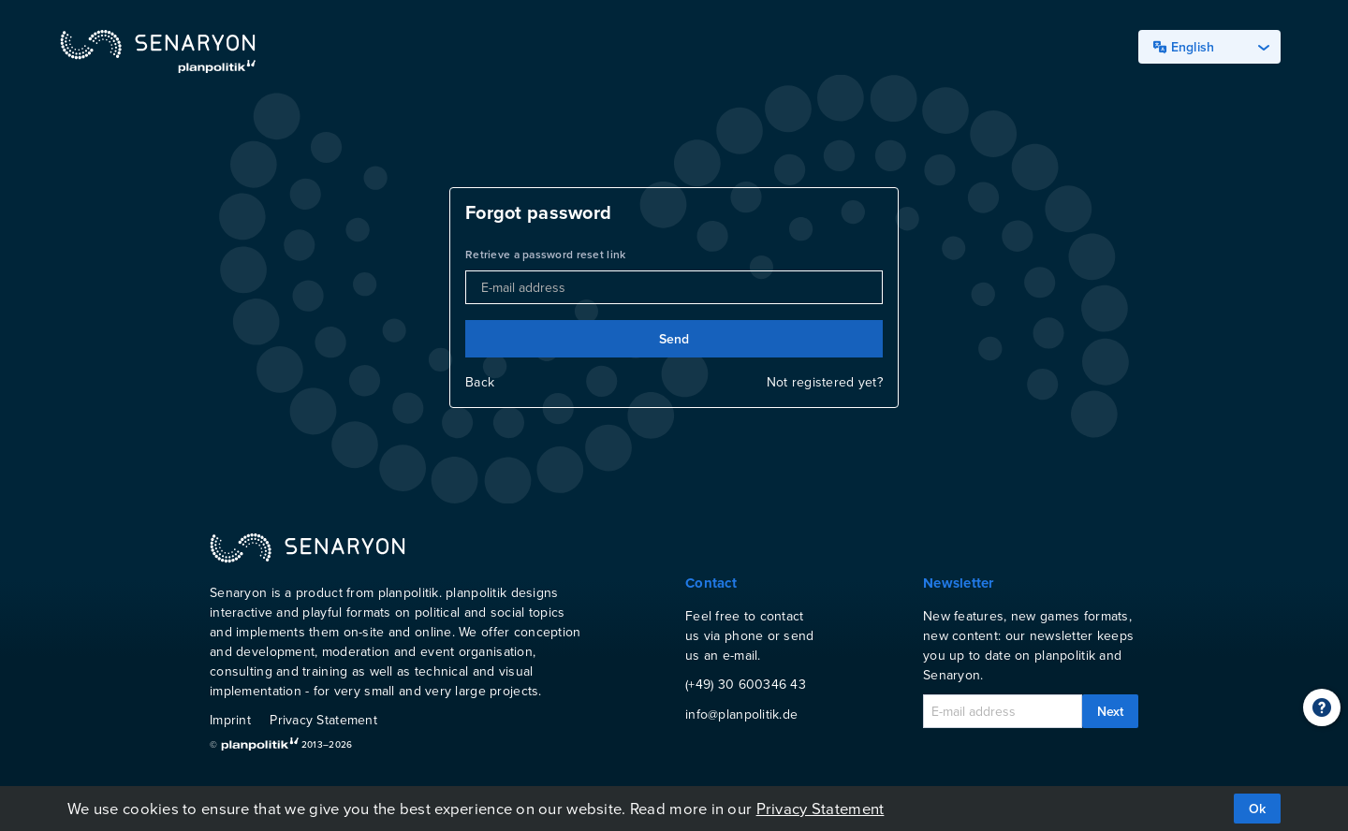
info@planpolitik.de (741, 714)
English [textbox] (1184, 46)
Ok (1257, 808)
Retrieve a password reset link (545, 254)
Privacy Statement (323, 719)
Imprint (230, 719)
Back (479, 381)
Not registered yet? (825, 381)
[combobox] (1209, 47)
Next (1110, 711)
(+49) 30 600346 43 (745, 684)
